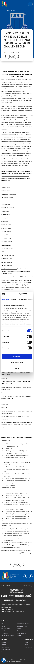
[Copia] (18, 57)
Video (26, 644)
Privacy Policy (24, 660)
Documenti (20, 628)
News (6, 52)
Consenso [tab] (5, 299)
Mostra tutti (28, 586)
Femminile (4, 644)
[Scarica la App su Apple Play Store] (25, 576)
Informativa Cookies (6, 661)
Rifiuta (17, 368)
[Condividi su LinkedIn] (14, 57)
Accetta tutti (17, 356)
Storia (3, 626)
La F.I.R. (3, 623)
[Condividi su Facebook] (5, 57)
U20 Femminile (5, 649)
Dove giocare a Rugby (23, 623)
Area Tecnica (5, 631)
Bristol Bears (4, 280)
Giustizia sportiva (22, 626)
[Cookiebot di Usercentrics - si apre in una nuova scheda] (20, 294)
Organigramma (5, 628)
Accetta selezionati (17, 362)
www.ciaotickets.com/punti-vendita (13, 535)
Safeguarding (20, 631)
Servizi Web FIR (21, 633)
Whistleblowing (17, 661)
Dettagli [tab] (14, 299)
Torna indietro (9, 11)
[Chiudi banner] (31, 294)
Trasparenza (4, 633)
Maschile (3, 642)
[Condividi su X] (10, 57)
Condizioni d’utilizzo (14, 660)
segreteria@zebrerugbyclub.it (9, 545)
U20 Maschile (5, 647)
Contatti (19, 635)
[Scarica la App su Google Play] (31, 576)
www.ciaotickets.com (9, 531)
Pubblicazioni (28, 647)
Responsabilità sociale (7, 635)
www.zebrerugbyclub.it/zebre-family (21, 553)
